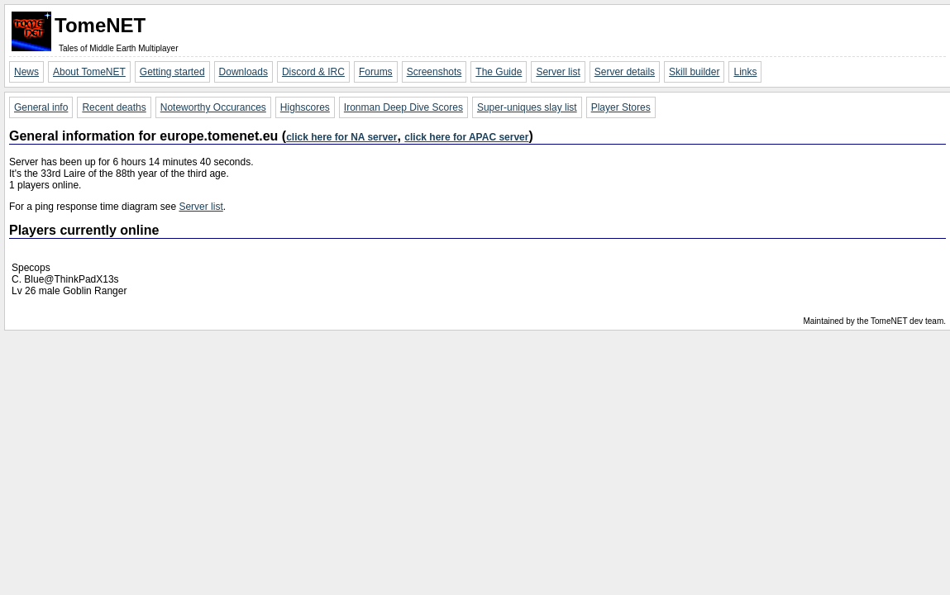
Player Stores (621, 107)
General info (41, 107)
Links (745, 72)
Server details (624, 72)
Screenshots (434, 72)
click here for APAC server (466, 137)
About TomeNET (89, 72)
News (26, 72)
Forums (376, 72)
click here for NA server (341, 137)
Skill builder (694, 72)
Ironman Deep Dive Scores (403, 107)
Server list (558, 72)
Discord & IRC (313, 72)
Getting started (172, 72)
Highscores (305, 107)
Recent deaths (114, 107)
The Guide (498, 72)
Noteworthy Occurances (213, 107)
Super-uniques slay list (527, 107)
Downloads (243, 72)
